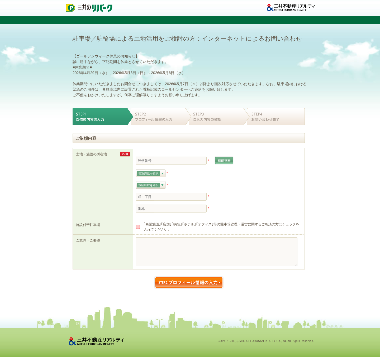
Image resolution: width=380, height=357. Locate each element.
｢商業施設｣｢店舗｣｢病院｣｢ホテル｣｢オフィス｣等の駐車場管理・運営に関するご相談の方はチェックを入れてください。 (221, 226)
